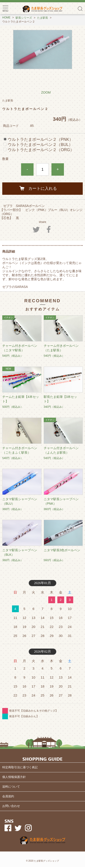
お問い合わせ (11, 806)
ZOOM (46, 92)
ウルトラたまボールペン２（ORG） (41, 150)
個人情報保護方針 (14, 777)
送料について (11, 786)
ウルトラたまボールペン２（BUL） (40, 145)
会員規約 (8, 796)
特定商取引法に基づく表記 (20, 767)
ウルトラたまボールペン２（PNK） (40, 139)
